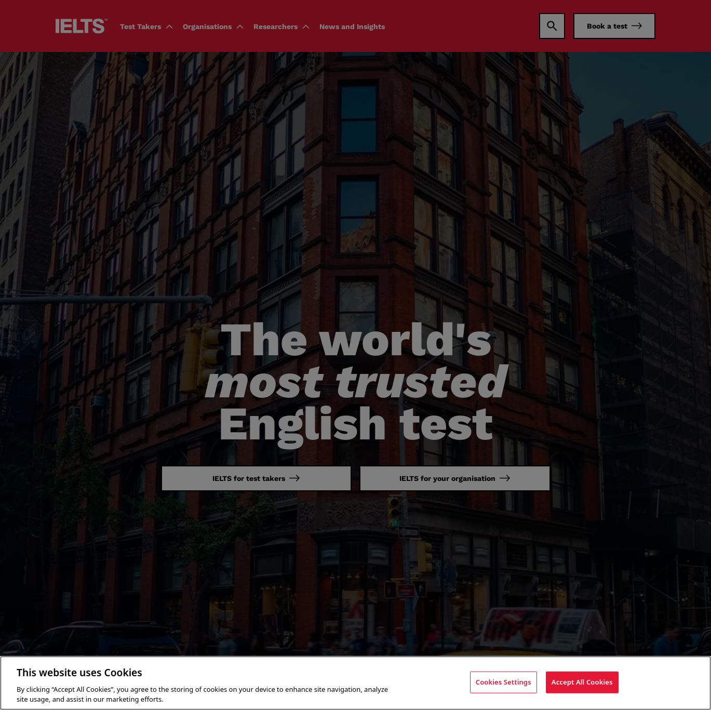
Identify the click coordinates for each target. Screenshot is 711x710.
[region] (355, 683)
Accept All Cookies (582, 682)
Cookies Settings (503, 682)
